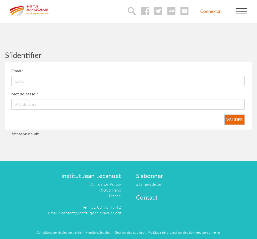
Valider (234, 119)
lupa (132, 11)
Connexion (211, 11)
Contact (147, 197)
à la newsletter (149, 184)
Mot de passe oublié (25, 134)
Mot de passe (24, 93)
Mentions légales (97, 232)
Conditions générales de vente (58, 232)
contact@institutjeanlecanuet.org (91, 212)
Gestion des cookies (129, 232)
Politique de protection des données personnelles (184, 232)
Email (17, 70)
